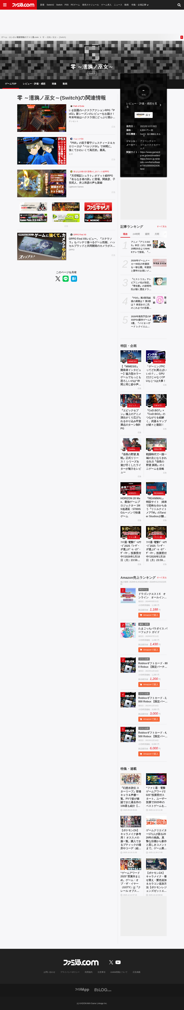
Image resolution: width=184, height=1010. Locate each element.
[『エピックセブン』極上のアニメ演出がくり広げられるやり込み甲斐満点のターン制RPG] (130, 400)
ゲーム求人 (106, 5)
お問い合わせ (49, 972)
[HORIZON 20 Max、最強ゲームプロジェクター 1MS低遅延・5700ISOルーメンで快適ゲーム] (130, 488)
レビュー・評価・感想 (34, 83)
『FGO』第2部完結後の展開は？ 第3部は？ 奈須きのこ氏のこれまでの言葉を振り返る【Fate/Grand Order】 (141, 303)
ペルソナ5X (78, 139)
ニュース (118, 5)
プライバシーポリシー (70, 972)
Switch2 (50, 5)
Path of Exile (78, 106)
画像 (54, 83)
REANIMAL (159, 493)
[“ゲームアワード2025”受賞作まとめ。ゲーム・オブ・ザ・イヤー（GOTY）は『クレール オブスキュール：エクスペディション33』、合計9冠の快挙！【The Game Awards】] (130, 864)
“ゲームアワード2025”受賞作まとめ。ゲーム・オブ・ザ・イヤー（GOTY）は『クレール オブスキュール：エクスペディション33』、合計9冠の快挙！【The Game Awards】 (130, 882)
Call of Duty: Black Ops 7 (160, 405)
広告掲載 (136, 972)
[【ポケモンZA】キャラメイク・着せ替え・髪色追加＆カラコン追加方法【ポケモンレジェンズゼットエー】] (156, 864)
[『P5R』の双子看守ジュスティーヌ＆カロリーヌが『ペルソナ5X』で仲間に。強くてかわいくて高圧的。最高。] (41, 151)
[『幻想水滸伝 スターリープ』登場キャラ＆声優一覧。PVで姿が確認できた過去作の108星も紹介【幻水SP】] (130, 779)
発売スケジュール (90, 5)
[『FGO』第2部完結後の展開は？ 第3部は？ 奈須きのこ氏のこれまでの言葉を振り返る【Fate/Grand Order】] (160, 300)
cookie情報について (119, 972)
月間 (157, 234)
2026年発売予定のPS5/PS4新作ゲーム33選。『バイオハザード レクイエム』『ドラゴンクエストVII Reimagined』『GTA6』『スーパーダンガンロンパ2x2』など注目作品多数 (141, 321)
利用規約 (88, 972)
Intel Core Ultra (160, 361)
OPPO (71, 250)
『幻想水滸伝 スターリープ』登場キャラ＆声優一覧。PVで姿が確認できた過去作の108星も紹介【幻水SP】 (130, 797)
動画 (127, 5)
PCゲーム (75, 5)
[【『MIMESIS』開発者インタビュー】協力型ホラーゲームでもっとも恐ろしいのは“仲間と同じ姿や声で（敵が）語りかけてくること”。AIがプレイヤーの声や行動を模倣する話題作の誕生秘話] (130, 356)
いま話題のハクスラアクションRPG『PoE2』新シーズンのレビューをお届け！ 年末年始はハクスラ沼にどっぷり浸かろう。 (92, 114)
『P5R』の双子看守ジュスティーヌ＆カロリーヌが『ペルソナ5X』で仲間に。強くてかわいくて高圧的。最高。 (92, 146)
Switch (59, 5)
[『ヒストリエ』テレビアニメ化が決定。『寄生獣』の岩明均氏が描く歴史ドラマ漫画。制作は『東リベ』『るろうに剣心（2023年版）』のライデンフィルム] (160, 281)
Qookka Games (134, 449)
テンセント (73, 121)
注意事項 (101, 972)
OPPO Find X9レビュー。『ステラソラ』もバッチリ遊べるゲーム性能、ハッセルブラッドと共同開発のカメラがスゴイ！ (92, 242)
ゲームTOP (10, 83)
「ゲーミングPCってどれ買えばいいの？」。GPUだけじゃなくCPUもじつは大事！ (156, 373)
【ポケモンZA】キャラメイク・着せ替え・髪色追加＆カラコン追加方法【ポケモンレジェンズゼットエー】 (156, 882)
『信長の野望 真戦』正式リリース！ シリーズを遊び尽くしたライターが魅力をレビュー (130, 463)
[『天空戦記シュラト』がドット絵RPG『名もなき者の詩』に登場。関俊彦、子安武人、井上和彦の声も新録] (41, 183)
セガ (71, 154)
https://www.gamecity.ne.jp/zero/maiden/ (150, 154)
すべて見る (162, 226)
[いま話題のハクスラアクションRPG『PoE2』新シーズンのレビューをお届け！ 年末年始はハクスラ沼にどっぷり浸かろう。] (41, 118)
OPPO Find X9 (79, 235)
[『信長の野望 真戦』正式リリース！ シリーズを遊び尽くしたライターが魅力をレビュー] (130, 444)
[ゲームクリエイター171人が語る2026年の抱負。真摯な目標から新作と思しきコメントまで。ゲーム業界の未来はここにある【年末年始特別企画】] (156, 821)
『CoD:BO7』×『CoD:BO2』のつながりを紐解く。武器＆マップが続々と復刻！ (156, 417)
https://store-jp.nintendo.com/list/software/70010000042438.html (150, 164)
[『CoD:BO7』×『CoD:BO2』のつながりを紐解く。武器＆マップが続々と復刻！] (156, 400)
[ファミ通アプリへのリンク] (82, 989)
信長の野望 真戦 (160, 449)
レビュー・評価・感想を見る (141, 105)
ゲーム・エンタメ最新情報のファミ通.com (20, 37)
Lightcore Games (76, 187)
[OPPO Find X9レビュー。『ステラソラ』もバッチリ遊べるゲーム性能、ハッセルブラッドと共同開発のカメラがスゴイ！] (41, 246)
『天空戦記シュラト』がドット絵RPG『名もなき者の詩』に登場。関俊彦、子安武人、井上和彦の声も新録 (92, 179)
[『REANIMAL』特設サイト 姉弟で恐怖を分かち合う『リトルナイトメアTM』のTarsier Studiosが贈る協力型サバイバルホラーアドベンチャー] (156, 488)
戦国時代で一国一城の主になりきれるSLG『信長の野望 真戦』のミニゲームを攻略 (156, 461)
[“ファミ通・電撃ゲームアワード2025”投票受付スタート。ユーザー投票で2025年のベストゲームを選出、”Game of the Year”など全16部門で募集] (156, 779)
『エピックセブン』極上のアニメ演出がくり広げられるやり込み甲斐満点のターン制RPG (130, 419)
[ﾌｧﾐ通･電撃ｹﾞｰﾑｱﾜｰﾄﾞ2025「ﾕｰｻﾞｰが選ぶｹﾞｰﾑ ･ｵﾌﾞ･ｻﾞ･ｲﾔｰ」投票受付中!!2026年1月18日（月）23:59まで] (130, 532)
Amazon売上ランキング (138, 577)
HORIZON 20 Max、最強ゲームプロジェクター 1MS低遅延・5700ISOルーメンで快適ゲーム (130, 507)
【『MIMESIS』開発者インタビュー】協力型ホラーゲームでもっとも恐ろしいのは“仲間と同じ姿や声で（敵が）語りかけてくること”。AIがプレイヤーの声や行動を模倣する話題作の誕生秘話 (130, 375)
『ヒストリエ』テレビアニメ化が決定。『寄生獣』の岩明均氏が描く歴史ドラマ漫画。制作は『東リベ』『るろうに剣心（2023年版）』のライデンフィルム (141, 284)
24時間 (136, 234)
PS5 (67, 5)
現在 (125, 234)
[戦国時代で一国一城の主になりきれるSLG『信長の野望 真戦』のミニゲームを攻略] (156, 444)
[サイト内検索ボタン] (179, 5)
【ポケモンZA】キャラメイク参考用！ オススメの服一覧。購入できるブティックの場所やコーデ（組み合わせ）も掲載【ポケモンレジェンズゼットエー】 (130, 839)
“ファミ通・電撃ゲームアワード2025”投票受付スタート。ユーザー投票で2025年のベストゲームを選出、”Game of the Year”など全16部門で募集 (156, 797)
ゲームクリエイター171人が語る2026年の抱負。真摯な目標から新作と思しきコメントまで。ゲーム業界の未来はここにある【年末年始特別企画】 (156, 839)
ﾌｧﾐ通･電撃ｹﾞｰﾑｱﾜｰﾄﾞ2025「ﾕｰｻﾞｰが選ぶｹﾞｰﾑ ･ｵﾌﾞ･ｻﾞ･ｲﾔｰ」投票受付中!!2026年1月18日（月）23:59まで (130, 551)
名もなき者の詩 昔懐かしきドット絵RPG (91, 171)
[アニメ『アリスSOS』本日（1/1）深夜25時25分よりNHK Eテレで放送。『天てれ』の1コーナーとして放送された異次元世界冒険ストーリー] (160, 244)
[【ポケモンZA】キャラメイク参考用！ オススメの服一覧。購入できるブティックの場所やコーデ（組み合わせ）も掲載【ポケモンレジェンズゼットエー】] (130, 821)
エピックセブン (134, 405)
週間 (147, 234)
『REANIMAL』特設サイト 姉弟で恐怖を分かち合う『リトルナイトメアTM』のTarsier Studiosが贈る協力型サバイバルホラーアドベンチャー (156, 507)
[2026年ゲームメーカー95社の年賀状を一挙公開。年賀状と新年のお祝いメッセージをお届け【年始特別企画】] (160, 263)
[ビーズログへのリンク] (102, 989)
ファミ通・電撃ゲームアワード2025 (134, 537)
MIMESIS (133, 361)
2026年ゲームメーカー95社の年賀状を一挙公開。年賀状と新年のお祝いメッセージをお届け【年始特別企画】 (141, 265)
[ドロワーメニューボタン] (5, 5)
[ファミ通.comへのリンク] (23, 5)
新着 (42, 5)
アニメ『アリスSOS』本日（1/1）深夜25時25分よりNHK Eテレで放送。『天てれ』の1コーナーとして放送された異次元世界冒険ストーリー (141, 247)
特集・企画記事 (139, 5)
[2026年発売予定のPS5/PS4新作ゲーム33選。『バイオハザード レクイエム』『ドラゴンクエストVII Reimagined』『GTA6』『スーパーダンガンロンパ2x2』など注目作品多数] (160, 319)
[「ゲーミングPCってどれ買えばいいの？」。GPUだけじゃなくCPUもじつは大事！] (156, 356)
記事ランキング (131, 226)
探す (148, 115)
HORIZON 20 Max (134, 493)
